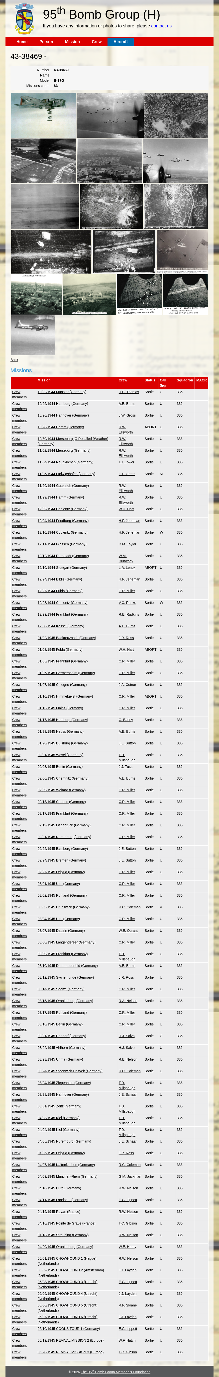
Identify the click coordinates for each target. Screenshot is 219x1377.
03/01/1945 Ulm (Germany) (59, 884)
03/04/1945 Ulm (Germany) (59, 919)
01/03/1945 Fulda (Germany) (60, 650)
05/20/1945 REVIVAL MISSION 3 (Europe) (71, 1352)
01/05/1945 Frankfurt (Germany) (63, 661)
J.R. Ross (126, 638)
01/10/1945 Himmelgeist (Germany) (65, 696)
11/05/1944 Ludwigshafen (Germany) (66, 474)
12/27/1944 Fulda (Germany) (60, 591)
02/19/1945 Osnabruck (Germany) (64, 825)
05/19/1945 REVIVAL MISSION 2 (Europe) (71, 1340)
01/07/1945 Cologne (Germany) (62, 685)
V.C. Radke (127, 603)
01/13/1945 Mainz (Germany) (60, 708)
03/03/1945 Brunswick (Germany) (64, 907)
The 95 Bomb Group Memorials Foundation (115, 1372)
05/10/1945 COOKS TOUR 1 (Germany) (69, 1329)
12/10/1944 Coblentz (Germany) (63, 532)
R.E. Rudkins (129, 614)
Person (46, 42)
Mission (72, 42)
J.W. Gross (127, 415)
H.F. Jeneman (129, 521)
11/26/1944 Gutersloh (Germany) (63, 486)
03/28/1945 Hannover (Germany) (63, 1094)
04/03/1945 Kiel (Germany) (59, 1118)
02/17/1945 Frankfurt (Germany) (63, 813)
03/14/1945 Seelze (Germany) (61, 989)
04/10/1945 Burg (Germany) (59, 1188)
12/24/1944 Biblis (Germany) (60, 579)
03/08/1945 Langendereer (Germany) (67, 942)
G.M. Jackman (130, 1176)
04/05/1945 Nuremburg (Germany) (64, 1141)
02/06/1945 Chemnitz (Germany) (63, 778)
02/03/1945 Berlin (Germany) (60, 767)
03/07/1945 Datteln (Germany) (61, 931)
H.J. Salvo (127, 1036)
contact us (161, 25)
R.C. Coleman (130, 907)
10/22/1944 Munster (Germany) (62, 392)
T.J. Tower (126, 462)
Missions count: (38, 86)
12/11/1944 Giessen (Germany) (62, 544)
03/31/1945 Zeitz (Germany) (59, 1106)
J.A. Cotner (127, 685)
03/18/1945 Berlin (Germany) (60, 1024)
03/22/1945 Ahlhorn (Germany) (62, 1048)
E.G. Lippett (128, 1200)
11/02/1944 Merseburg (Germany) (64, 450)
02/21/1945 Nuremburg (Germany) (64, 837)
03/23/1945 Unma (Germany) (60, 1059)
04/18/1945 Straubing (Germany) (63, 1235)
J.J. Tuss (125, 767)
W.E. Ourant (128, 931)
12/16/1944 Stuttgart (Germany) (62, 568)
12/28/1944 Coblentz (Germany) (63, 603)
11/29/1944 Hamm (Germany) (61, 497)
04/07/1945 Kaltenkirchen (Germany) (66, 1165)
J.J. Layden (128, 1270)
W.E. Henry (127, 1247)
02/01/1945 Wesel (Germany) (60, 755)
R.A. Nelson (128, 1001)
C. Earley (126, 720)
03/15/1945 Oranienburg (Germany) (65, 1001)
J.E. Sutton (127, 743)
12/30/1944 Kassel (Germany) (61, 626)
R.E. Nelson (128, 1059)
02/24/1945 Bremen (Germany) (62, 860)
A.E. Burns (127, 404)
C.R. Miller (127, 591)
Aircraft (120, 42)
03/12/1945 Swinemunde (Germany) (66, 977)
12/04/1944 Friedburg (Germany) (63, 521)
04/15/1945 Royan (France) (59, 1212)
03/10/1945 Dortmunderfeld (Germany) (68, 966)
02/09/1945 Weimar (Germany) (62, 790)
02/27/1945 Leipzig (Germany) (61, 872)
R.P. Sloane (128, 1305)
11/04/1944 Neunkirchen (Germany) (65, 462)
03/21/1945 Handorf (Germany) (62, 1036)
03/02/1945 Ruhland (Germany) (62, 895)
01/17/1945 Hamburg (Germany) (63, 720)
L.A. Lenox (127, 568)
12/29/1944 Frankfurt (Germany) (63, 614)
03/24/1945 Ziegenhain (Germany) (64, 1083)
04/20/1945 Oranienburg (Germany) (65, 1247)
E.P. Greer (127, 474)
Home (21, 42)
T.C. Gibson (128, 1223)
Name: (45, 75)
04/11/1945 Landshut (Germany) (63, 1200)
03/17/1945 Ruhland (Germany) (62, 1013)
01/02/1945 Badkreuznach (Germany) (67, 638)
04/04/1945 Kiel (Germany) (59, 1130)
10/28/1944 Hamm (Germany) (61, 427)
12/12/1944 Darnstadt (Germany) (63, 556)
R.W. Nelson (128, 1188)
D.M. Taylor (127, 544)
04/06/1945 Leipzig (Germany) (61, 1153)
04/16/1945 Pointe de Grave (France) (67, 1223)
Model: (45, 80)
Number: (43, 70)
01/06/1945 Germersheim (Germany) (66, 673)
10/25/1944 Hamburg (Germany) (63, 404)
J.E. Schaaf (128, 1094)
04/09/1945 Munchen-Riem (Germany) (68, 1176)
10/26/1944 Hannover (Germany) (63, 415)
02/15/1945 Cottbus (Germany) (62, 802)
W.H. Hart (126, 509)
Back (14, 360)
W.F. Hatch (127, 1340)
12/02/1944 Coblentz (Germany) (63, 509)
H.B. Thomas (129, 392)
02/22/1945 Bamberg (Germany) (63, 849)
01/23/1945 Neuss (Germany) (61, 731)
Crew (97, 42)
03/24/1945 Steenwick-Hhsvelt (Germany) (70, 1071)
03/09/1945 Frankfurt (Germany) (63, 954)
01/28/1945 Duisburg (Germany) (63, 743)
